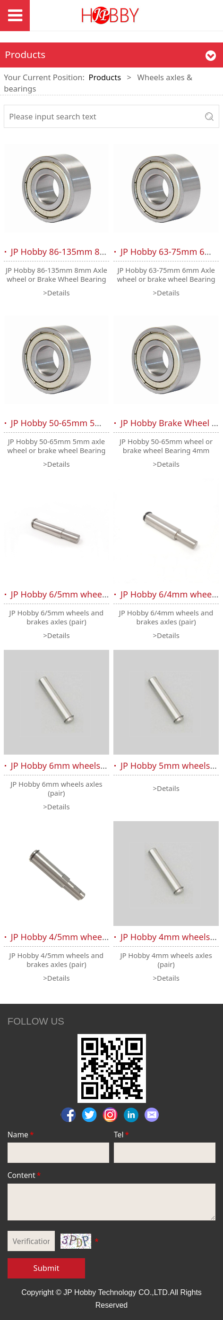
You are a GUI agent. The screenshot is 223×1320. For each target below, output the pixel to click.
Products (104, 77)
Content (25, 1175)
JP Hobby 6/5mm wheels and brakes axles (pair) (106, 594)
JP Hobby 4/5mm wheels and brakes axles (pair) (106, 936)
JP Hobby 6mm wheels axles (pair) (78, 765)
